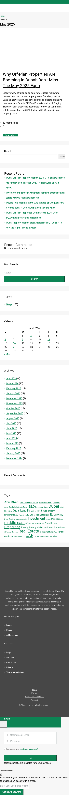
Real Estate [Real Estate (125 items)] (29, 531)
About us (10, 657)
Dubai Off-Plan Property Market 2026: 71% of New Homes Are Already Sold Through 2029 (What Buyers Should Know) (35, 182)
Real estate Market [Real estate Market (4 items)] (47, 532)
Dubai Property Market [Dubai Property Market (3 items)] (21, 515)
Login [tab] (7, 718)
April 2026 (11, 378)
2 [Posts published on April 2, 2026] (31, 335)
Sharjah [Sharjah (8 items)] (11, 536)
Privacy (9, 667)
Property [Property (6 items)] (24, 527)
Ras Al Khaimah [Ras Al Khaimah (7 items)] (54, 527)
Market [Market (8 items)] (54, 519)
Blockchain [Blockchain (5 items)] (13, 507)
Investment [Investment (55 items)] (36, 518)
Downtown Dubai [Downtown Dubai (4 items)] (41, 507)
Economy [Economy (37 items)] (56, 514)
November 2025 (14, 403)
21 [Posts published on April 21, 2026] (14, 347)
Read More (10, 135)
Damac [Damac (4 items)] (25, 507)
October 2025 (13, 408)
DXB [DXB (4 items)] (47, 515)
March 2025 (12, 443)
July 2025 (11, 423)
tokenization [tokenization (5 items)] (20, 536)
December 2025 (14, 398)
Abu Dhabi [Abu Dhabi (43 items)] (11, 502)
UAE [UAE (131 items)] (29, 535)
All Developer (12, 635)
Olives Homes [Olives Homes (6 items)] (51, 523)
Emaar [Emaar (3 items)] (6, 519)
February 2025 (13, 448)
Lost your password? (29, 749)
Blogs (9, 304)
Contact (34, 700)
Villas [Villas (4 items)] (55, 536)
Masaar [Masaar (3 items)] (60, 519)
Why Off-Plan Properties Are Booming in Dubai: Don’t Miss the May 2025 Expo (30, 80)
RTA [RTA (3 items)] (5, 536)
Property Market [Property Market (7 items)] (36, 527)
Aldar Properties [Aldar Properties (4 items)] (45, 503)
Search (7, 151)
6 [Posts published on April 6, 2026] (5, 339)
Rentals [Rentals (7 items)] (61, 532)
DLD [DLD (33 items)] (32, 506)
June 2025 (11, 428)
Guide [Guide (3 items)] (25, 519)
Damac (9, 625)
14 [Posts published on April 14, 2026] (14, 343)
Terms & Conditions (15, 672)
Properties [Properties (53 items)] (12, 527)
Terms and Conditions (34, 697)
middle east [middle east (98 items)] (14, 522)
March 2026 (12, 383)
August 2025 (12, 418)
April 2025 (11, 438)
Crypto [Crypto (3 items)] (20, 507)
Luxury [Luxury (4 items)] (48, 519)
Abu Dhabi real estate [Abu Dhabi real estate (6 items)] (29, 503)
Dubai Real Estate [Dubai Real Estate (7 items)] (38, 515)
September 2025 (14, 413)
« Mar (7, 354)
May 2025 (11, 433)
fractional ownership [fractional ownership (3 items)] (16, 519)
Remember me (11, 749)
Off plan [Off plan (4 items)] (28, 523)
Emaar (9, 630)
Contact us (11, 662)
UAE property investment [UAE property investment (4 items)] (43, 536)
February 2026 (13, 388)
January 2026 (13, 393)
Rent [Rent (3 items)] (55, 532)
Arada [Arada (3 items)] (6, 507)
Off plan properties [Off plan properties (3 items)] (38, 523)
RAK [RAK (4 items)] (45, 528)
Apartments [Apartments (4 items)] (55, 503)
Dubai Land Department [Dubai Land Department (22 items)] (27, 510)
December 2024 (14, 458)
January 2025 (13, 453)
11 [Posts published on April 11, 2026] (49, 339)
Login (30, 758)
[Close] (3, 723)
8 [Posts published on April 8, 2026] (22, 339)
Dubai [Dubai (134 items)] (53, 506)
